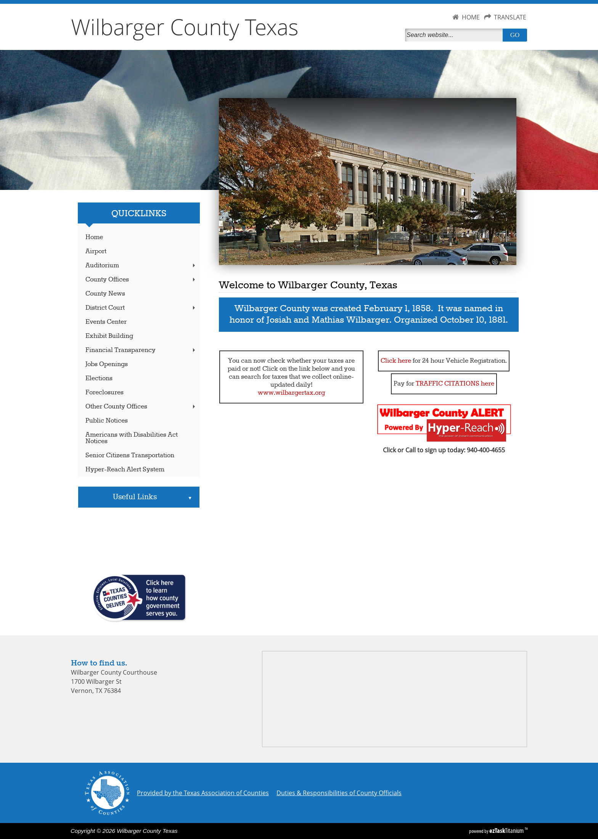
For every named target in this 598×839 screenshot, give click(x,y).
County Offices (141, 280)
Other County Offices (141, 407)
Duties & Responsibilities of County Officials (339, 793)
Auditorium (141, 266)
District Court (141, 308)
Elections (99, 378)
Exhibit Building (109, 336)
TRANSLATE (510, 17)
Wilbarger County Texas (185, 26)
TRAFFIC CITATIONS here (455, 384)
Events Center (106, 322)
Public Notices (106, 421)
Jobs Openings (106, 364)
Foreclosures (104, 393)
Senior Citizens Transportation (129, 456)
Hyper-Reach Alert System (124, 470)
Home (94, 237)
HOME (471, 17)
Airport (95, 252)
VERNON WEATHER (138, 540)
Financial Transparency (141, 350)
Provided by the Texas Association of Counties (203, 793)
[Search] (455, 35)
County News (105, 294)
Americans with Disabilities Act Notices (131, 438)
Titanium (507, 830)
